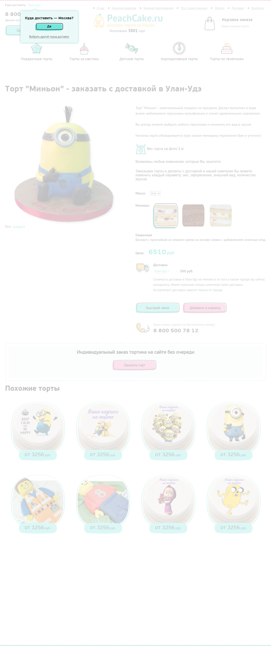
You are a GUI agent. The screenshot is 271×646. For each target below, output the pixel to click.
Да (49, 26)
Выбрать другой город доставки (49, 36)
